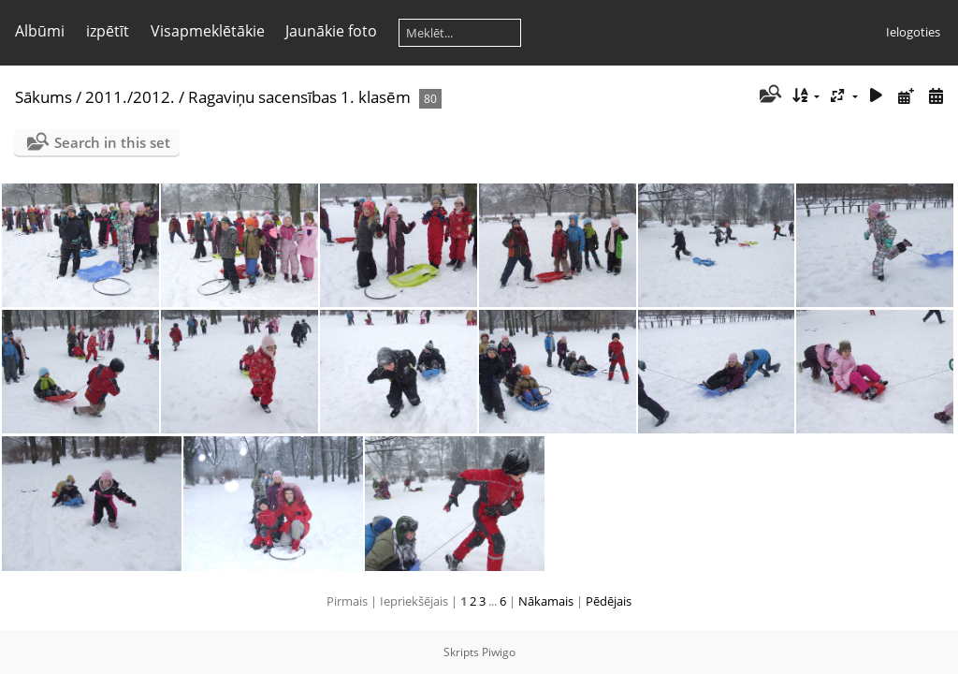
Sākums (43, 97)
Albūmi (40, 31)
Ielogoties (913, 31)
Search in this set (112, 142)
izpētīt (107, 31)
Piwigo (498, 652)
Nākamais (545, 601)
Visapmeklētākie (208, 31)
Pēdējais (608, 601)
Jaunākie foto (331, 31)
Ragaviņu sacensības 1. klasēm (299, 97)
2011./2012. (130, 97)
